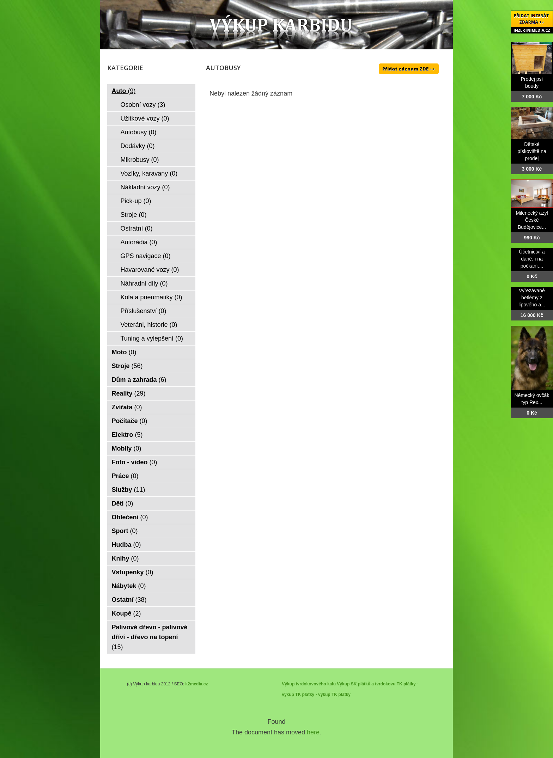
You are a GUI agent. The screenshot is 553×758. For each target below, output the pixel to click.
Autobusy (139, 132)
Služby (128, 489)
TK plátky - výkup (312, 694)
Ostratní (137, 228)
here (313, 732)
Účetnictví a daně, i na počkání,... (532, 259)
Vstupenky (132, 572)
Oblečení (130, 517)
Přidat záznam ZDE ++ (408, 69)
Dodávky (138, 145)
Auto (124, 90)
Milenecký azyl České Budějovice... (532, 220)
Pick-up (136, 200)
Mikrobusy (140, 159)
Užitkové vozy (145, 118)
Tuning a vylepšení (152, 338)
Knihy (125, 558)
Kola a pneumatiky (151, 297)
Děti (122, 503)
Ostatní (129, 599)
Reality (129, 393)
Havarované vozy (150, 269)
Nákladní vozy (145, 187)
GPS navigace (146, 255)
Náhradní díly (144, 283)
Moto (124, 352)
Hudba (126, 544)
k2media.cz (196, 683)
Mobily (126, 448)
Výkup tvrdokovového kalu (309, 683)
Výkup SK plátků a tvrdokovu (366, 683)
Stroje (134, 214)
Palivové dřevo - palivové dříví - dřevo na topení (150, 637)
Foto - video (134, 462)
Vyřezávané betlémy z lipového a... (531, 297)
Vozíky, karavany (149, 173)
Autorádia (139, 242)
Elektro (127, 434)
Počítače (129, 420)
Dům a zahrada (139, 379)
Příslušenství (143, 310)
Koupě (126, 613)
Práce (125, 475)
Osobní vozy (143, 104)
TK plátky (341, 694)
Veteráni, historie (149, 324)
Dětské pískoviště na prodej (531, 151)
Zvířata (127, 407)
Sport (125, 530)
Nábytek (129, 585)
